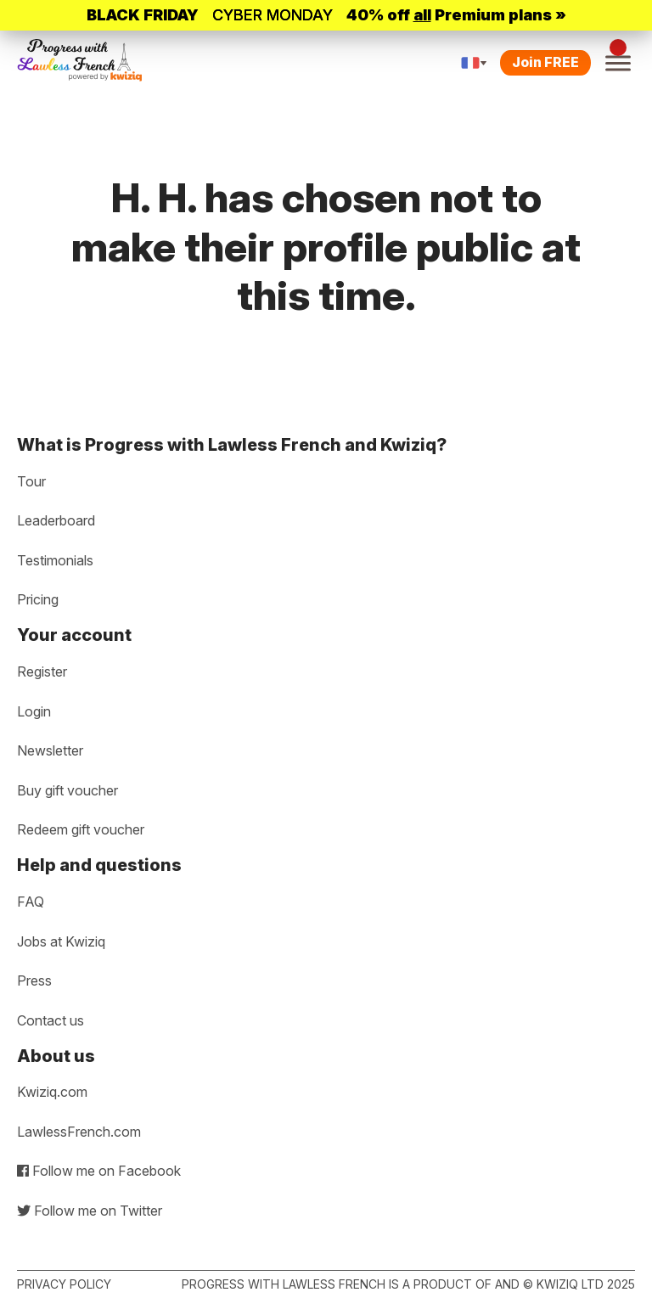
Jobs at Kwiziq (61, 941)
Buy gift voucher (67, 790)
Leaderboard (56, 520)
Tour (31, 481)
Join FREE (545, 61)
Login (34, 711)
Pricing (38, 599)
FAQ (30, 901)
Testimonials (55, 560)
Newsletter (50, 750)
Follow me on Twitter (89, 1210)
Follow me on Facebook (99, 1170)
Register (42, 671)
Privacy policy (64, 1284)
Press (34, 980)
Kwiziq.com (52, 1091)
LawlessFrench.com (79, 1131)
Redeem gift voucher (80, 829)
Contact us (50, 1020)
